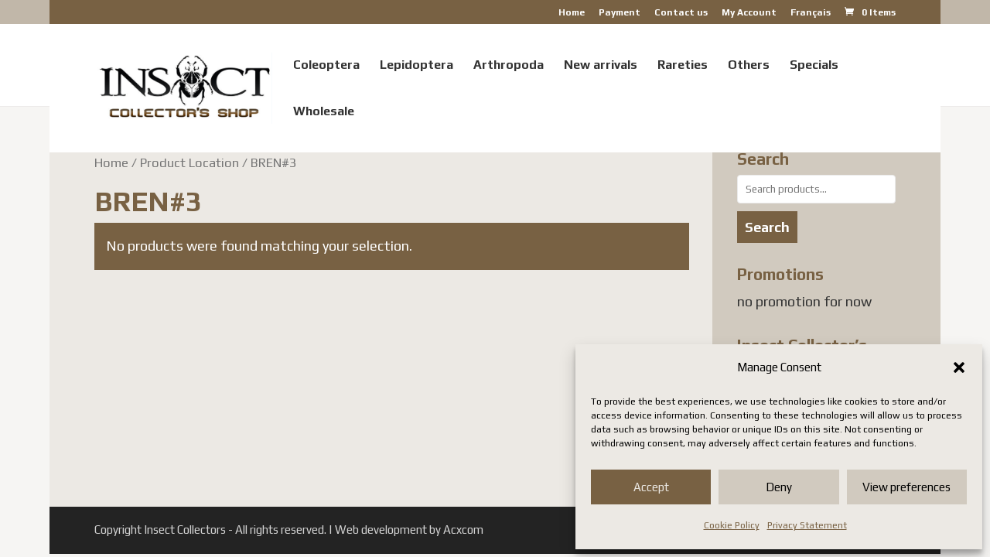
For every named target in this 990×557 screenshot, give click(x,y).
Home (571, 13)
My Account (749, 13)
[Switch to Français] (810, 16)
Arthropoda (508, 66)
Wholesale (323, 112)
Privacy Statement (807, 525)
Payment (619, 13)
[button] (959, 367)
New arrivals (600, 66)
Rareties (682, 66)
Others (749, 66)
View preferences (906, 487)
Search (767, 227)
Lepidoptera (416, 66)
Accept (651, 487)
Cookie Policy (732, 525)
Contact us (681, 13)
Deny (779, 487)
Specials (814, 66)
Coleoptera (326, 66)
